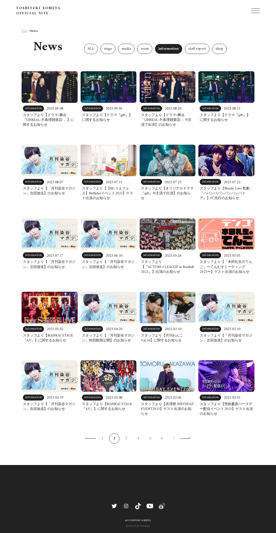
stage (108, 48)
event (145, 48)
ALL (91, 48)
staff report (197, 48)
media (126, 48)
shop (219, 48)
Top (24, 31)
